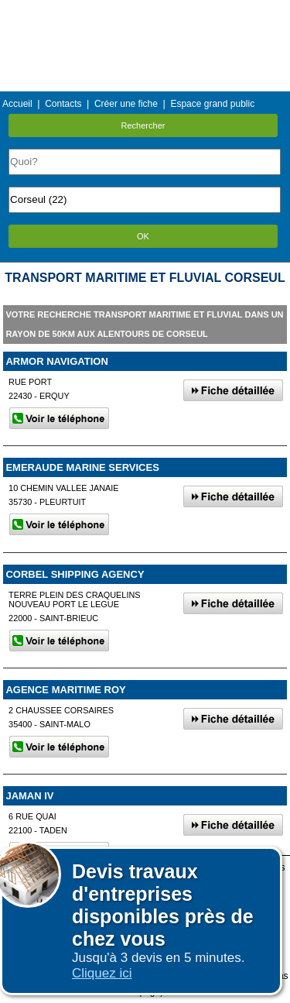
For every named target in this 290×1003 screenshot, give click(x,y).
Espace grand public (212, 103)
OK (143, 236)
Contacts (63, 103)
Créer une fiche (126, 103)
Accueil (17, 103)
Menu (144, 11)
